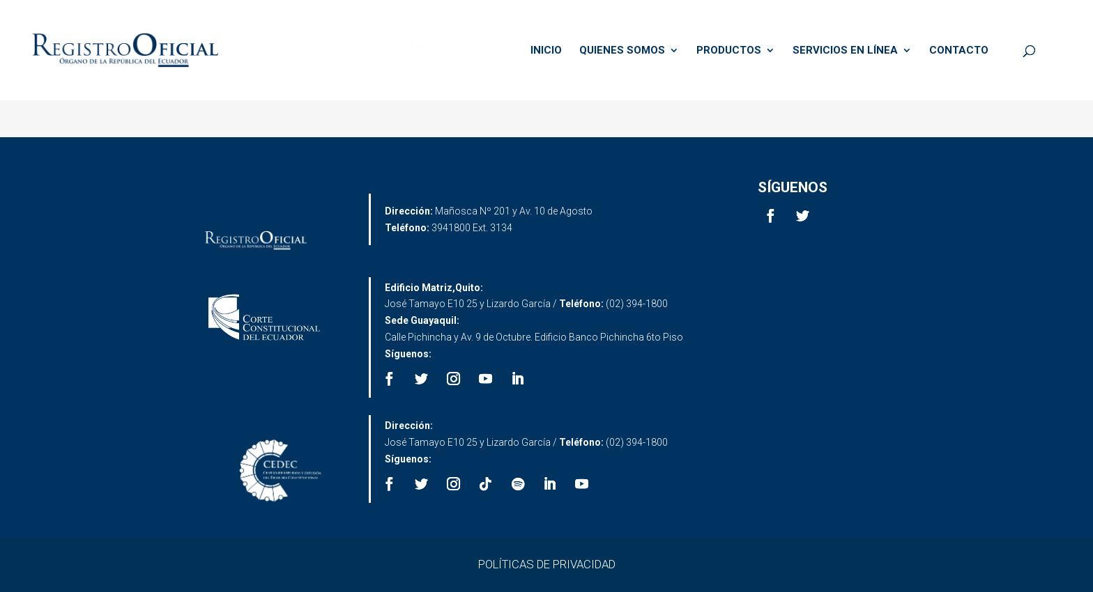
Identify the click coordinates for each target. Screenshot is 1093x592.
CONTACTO (958, 50)
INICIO (546, 50)
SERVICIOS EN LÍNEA (845, 50)
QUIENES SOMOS (622, 50)
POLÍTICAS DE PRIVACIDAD (547, 564)
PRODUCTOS (728, 50)
